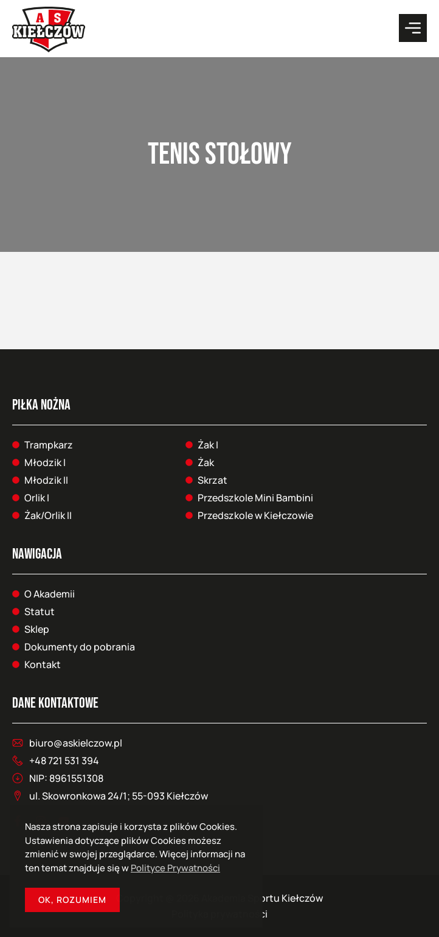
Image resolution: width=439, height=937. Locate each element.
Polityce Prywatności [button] (175, 868)
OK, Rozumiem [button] (72, 899)
